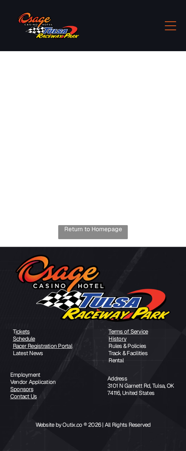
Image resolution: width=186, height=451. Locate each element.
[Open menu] (170, 25)
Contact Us (23, 396)
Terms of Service (128, 331)
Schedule (24, 338)
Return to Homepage (93, 229)
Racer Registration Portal (42, 345)
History (117, 338)
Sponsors (21, 389)
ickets (23, 331)
